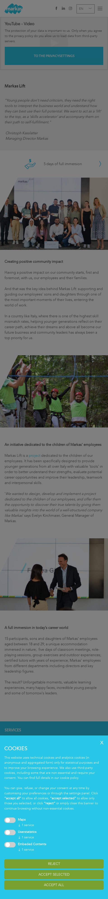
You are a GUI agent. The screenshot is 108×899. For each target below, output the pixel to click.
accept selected (54, 874)
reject (54, 864)
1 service (26, 825)
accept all (54, 885)
